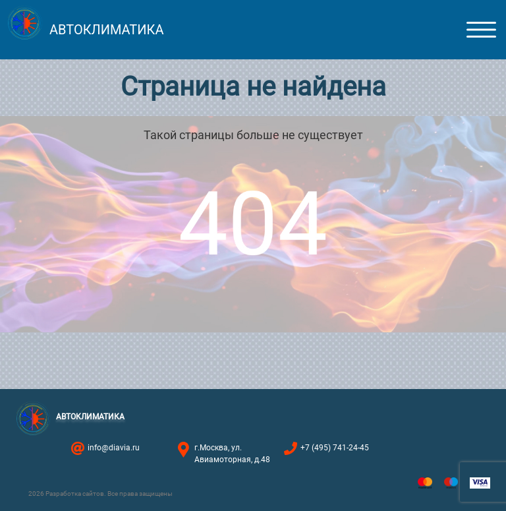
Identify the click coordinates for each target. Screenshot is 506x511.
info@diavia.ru (114, 447)
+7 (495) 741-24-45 (334, 447)
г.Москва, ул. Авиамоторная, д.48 (232, 453)
